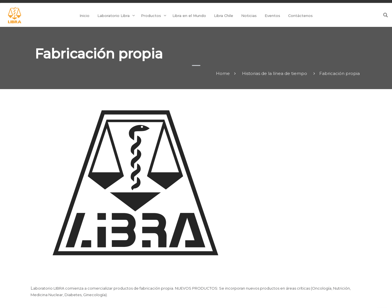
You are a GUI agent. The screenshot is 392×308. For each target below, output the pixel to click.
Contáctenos (300, 15)
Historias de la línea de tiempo (274, 73)
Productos (151, 15)
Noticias (249, 15)
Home (223, 73)
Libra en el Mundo (189, 15)
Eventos (272, 15)
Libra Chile (223, 15)
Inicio (84, 15)
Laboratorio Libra (113, 15)
